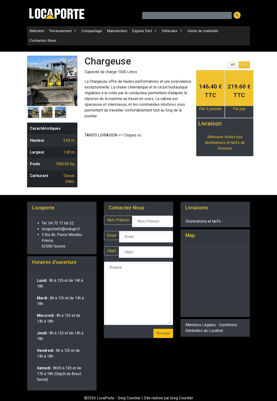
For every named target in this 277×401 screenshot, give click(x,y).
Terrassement (63, 31)
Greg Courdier (181, 398)
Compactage (91, 31)
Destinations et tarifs (203, 221)
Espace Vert (144, 31)
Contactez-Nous (42, 40)
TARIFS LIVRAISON (101, 135)
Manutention (117, 31)
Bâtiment (36, 31)
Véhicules (172, 31)
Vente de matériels (202, 31)
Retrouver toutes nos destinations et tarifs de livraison (225, 143)
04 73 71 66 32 (61, 223)
